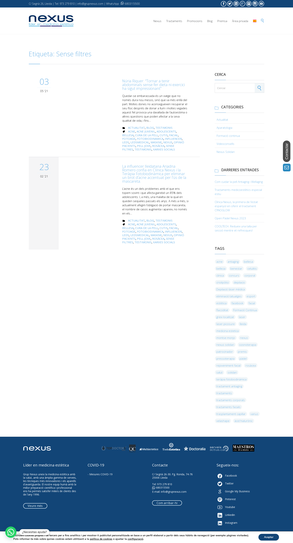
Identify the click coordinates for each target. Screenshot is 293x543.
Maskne (156, 142)
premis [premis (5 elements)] (242, 351)
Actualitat (136, 127)
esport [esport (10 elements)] (251, 296)
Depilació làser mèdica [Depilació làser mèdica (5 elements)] (230, 289)
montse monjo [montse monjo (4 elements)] (225, 338)
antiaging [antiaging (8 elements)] (233, 261)
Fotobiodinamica (150, 139)
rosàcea (158, 146)
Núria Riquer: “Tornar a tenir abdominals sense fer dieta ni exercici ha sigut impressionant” (153, 84)
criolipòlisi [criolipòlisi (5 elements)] (222, 282)
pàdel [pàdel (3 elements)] (243, 358)
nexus (167, 142)
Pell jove (144, 146)
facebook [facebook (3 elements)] (237, 303)
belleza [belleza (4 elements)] (220, 268)
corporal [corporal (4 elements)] (249, 275)
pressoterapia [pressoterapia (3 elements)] (225, 358)
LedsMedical (139, 142)
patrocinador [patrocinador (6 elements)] (224, 351)
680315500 (130, 3)
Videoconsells (225, 144)
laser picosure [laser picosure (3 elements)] (225, 324)
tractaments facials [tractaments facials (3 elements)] (228, 407)
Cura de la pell (146, 135)
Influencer (173, 139)
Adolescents (166, 131)
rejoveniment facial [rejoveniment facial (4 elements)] (228, 365)
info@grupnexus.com (173, 491)
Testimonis (163, 127)
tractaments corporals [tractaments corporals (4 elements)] (230, 400)
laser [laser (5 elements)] (242, 317)
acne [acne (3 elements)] (219, 261)
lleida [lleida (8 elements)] (243, 324)
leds (125, 142)
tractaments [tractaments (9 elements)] (224, 393)
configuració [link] (135, 539)
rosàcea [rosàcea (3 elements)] (251, 365)
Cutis (164, 135)
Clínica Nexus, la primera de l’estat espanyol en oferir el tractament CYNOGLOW (236, 206)
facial (173, 135)
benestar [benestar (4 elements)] (236, 268)
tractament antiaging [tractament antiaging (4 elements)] (229, 386)
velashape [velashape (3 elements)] (222, 421)
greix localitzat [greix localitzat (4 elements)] (225, 317)
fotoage (128, 139)
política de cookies (101, 539)
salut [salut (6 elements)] (219, 372)
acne (131, 131)
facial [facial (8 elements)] (252, 303)
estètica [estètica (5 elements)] (221, 303)
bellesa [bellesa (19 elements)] (248, 261)
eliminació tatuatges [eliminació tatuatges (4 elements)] (229, 296)
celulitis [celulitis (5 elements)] (252, 268)
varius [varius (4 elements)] (254, 414)
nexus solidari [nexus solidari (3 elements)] (225, 345)
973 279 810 (164, 484)
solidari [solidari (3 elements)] (232, 372)
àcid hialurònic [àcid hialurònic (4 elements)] (244, 421)
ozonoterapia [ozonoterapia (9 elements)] (247, 345)
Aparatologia (224, 127)
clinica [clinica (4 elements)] (220, 275)
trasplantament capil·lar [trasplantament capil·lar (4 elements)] (231, 414)
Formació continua (228, 136)
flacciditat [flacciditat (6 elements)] (222, 310)
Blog (150, 127)
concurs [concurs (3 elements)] (234, 275)
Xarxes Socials (164, 149)
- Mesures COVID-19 (100, 474)
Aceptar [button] (268, 537)
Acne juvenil (146, 131)
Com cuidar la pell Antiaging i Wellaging (239, 182)
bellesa (128, 135)
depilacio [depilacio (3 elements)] (239, 282)
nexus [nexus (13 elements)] (244, 338)
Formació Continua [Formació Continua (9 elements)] (245, 310)
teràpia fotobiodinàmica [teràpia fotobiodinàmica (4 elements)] (231, 379)
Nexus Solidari (226, 152)
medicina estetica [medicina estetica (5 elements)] (227, 331)
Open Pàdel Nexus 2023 (230, 218)
